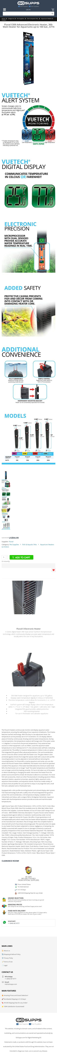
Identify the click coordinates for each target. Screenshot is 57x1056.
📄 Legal (4, 965)
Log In (28, 10)
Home (3, 18)
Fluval (11, 542)
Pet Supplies (20, 18)
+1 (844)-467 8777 (13, 923)
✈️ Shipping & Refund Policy (11, 954)
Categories (11, 18)
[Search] (28, 14)
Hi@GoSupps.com (11, 984)
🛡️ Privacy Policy (7, 958)
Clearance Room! (10, 861)
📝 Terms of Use (7, 962)
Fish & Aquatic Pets (32, 18)
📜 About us (6, 951)
